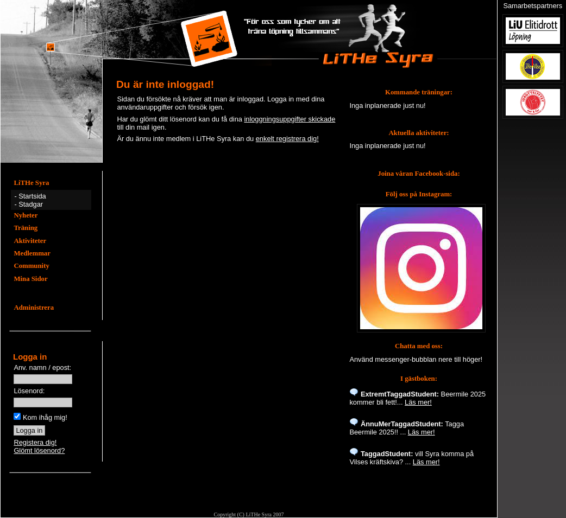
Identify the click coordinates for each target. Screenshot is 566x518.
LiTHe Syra (31, 183)
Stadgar (30, 204)
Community (31, 266)
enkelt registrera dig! (287, 139)
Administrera (34, 307)
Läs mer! (418, 402)
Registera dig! (35, 442)
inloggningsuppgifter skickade (289, 119)
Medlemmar (32, 253)
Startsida (32, 196)
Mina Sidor (30, 279)
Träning (25, 228)
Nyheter (25, 215)
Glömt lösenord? (39, 450)
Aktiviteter (30, 241)
